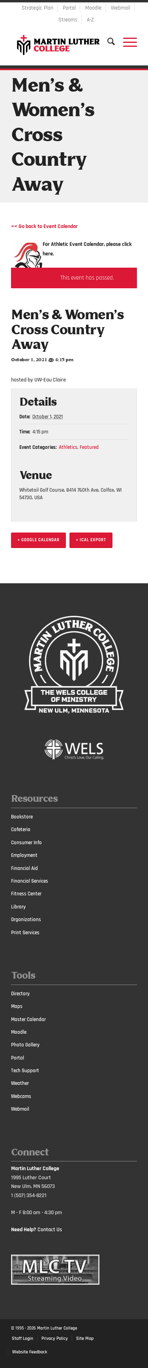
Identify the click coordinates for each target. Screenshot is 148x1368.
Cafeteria (20, 829)
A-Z (90, 19)
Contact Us (49, 1229)
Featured (89, 447)
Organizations (26, 919)
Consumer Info (26, 842)
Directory (20, 994)
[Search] (107, 41)
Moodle (93, 7)
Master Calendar (28, 1019)
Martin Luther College (57, 1328)
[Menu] (126, 41)
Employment (24, 855)
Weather (20, 1083)
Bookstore (22, 817)
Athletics (68, 447)
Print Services (25, 932)
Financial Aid (24, 868)
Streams (67, 19)
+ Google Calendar (38, 540)
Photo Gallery (25, 1045)
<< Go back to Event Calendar (44, 226)
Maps (16, 1006)
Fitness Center (26, 894)
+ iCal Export (91, 540)
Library (18, 907)
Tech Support (25, 1070)
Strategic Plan (37, 7)
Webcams (21, 1096)
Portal (69, 7)
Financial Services (29, 881)
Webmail (120, 7)
